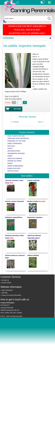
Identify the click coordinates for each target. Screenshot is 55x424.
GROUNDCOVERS (13, 151)
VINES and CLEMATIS (14, 158)
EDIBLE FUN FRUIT (14, 168)
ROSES (10, 163)
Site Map (4, 293)
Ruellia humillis (36, 201)
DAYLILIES (11, 146)
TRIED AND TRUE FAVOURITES (18, 138)
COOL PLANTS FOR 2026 (16, 136)
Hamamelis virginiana (34, 217)
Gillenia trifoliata (33, 255)
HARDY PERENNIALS (14, 143)
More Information (7, 290)
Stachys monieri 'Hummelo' (14, 201)
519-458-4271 (5, 305)
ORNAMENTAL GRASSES (16, 153)
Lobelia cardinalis (33, 180)
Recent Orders (6, 282)
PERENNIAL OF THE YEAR (16, 141)
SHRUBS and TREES (14, 161)
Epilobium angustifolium (13, 217)
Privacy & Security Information (11, 295)
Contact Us (5, 280)
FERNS (9, 156)
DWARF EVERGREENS (15, 166)
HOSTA (9, 148)
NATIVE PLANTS (13, 171)
